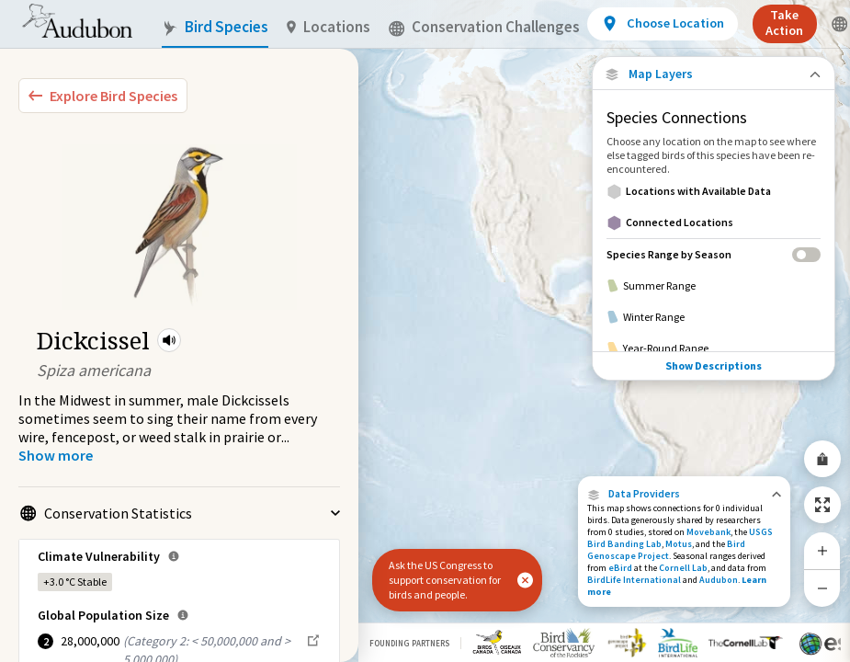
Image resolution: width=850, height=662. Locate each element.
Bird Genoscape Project (666, 550)
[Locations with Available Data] (713, 191)
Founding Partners (409, 643)
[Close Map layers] (713, 74)
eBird (620, 568)
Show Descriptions (713, 365)
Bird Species (215, 27)
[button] (169, 340)
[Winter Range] (713, 317)
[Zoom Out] (822, 588)
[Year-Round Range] (713, 348)
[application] (425, 331)
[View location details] (662, 23)
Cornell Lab (683, 568)
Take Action (784, 22)
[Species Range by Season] (713, 254)
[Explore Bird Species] (102, 95)
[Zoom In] (822, 550)
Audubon (718, 580)
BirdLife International (634, 580)
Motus (678, 544)
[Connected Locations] (713, 222)
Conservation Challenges (484, 27)
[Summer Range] (713, 286)
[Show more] (55, 455)
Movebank (708, 532)
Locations (328, 27)
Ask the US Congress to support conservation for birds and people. (445, 579)
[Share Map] (822, 458)
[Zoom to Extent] (822, 504)
